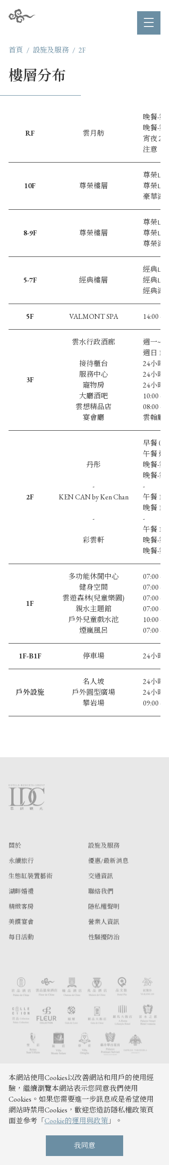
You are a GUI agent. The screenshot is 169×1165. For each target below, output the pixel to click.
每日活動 (21, 954)
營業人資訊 (104, 939)
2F (82, 50)
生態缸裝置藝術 (31, 893)
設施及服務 (51, 50)
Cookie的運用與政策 (76, 1120)
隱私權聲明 (104, 923)
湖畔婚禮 (21, 908)
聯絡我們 (100, 908)
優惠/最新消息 (108, 878)
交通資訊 (100, 893)
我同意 (84, 1145)
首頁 (16, 50)
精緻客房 (21, 923)
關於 (15, 862)
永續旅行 (21, 878)
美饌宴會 (21, 939)
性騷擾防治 (104, 954)
